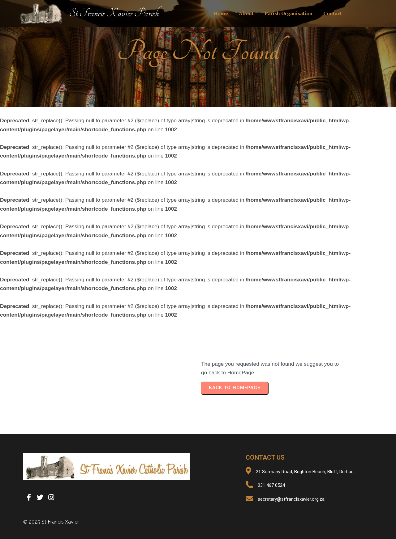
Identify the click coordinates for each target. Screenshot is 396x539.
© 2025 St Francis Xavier (51, 522)
